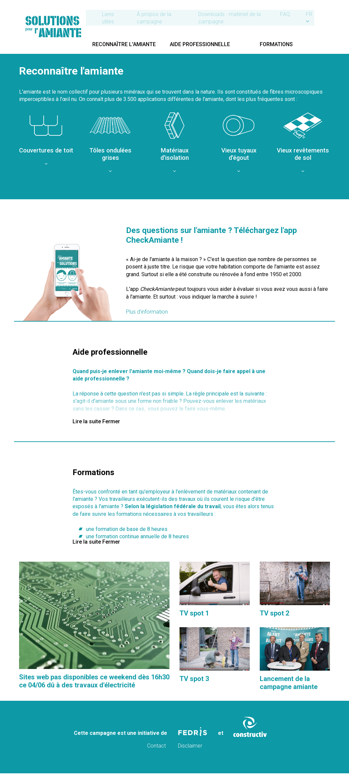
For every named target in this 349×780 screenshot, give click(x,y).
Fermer (111, 421)
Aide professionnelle (208, 43)
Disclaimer (190, 746)
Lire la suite (87, 421)
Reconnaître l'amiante (126, 43)
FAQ (300, 13)
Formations (289, 43)
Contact (157, 746)
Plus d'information (147, 312)
